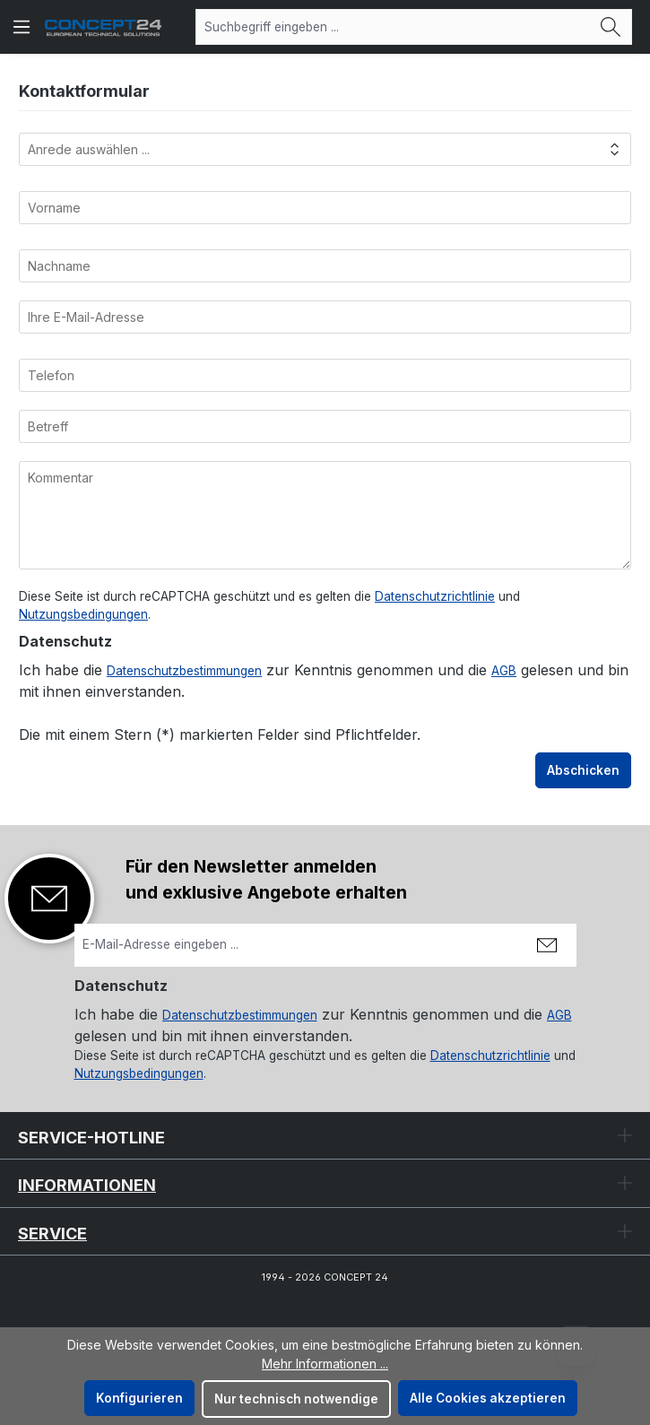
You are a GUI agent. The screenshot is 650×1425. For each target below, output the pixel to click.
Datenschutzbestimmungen (184, 671)
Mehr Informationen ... (325, 1363)
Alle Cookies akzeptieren (488, 1398)
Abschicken (583, 770)
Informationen (87, 1185)
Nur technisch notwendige (296, 1399)
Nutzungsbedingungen (83, 614)
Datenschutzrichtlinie (435, 596)
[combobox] (393, 27)
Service (52, 1233)
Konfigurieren (139, 1398)
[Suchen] (611, 27)
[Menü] (21, 27)
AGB (503, 671)
